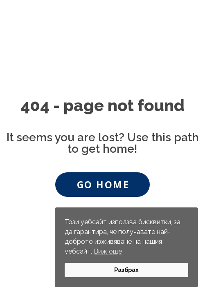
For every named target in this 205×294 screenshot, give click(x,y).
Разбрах (126, 269)
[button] (102, 184)
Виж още (108, 251)
